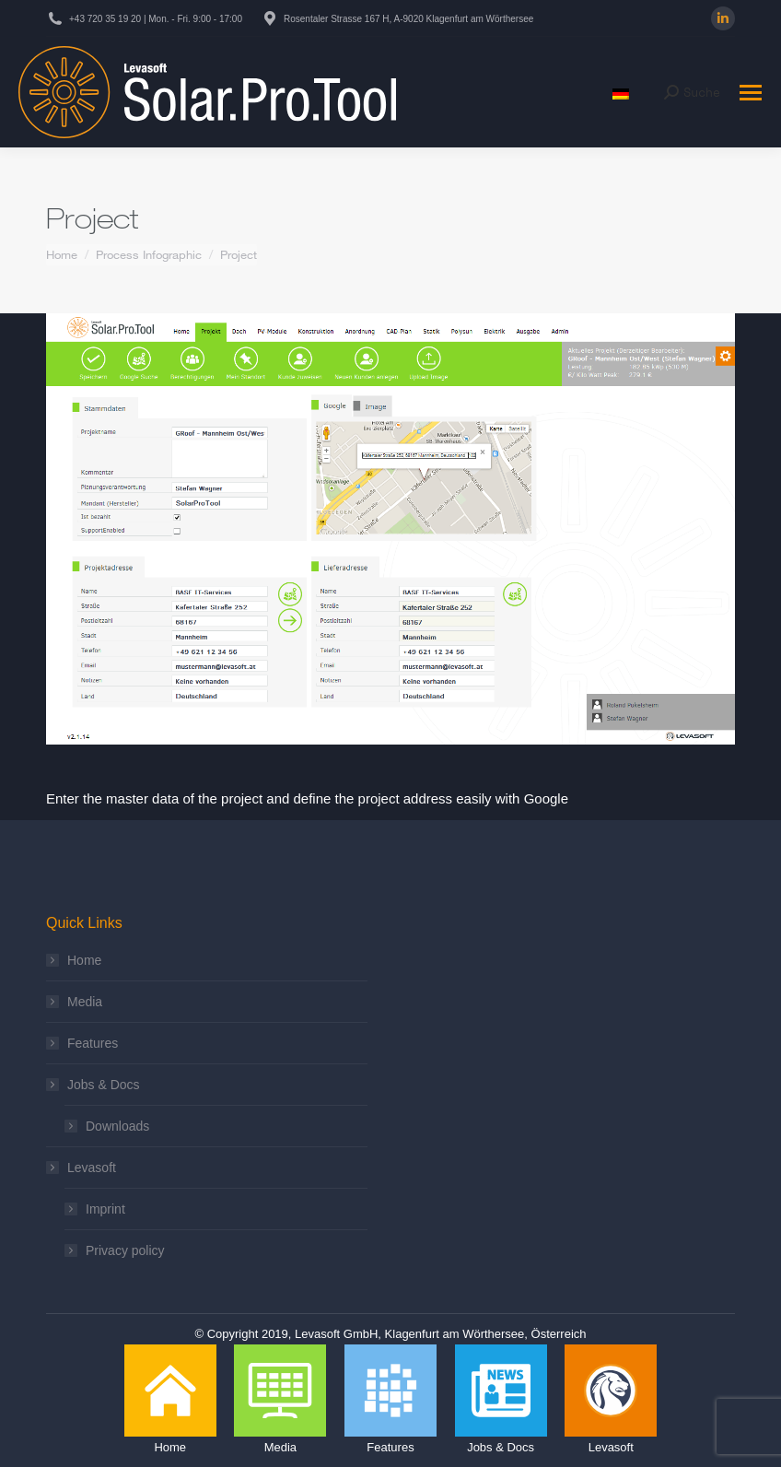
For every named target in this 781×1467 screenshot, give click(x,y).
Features (92, 1043)
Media (84, 1001)
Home (84, 960)
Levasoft (82, 1167)
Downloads (117, 1126)
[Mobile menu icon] (751, 92)
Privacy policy (125, 1250)
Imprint (105, 1209)
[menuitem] (620, 92)
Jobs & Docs (94, 1084)
